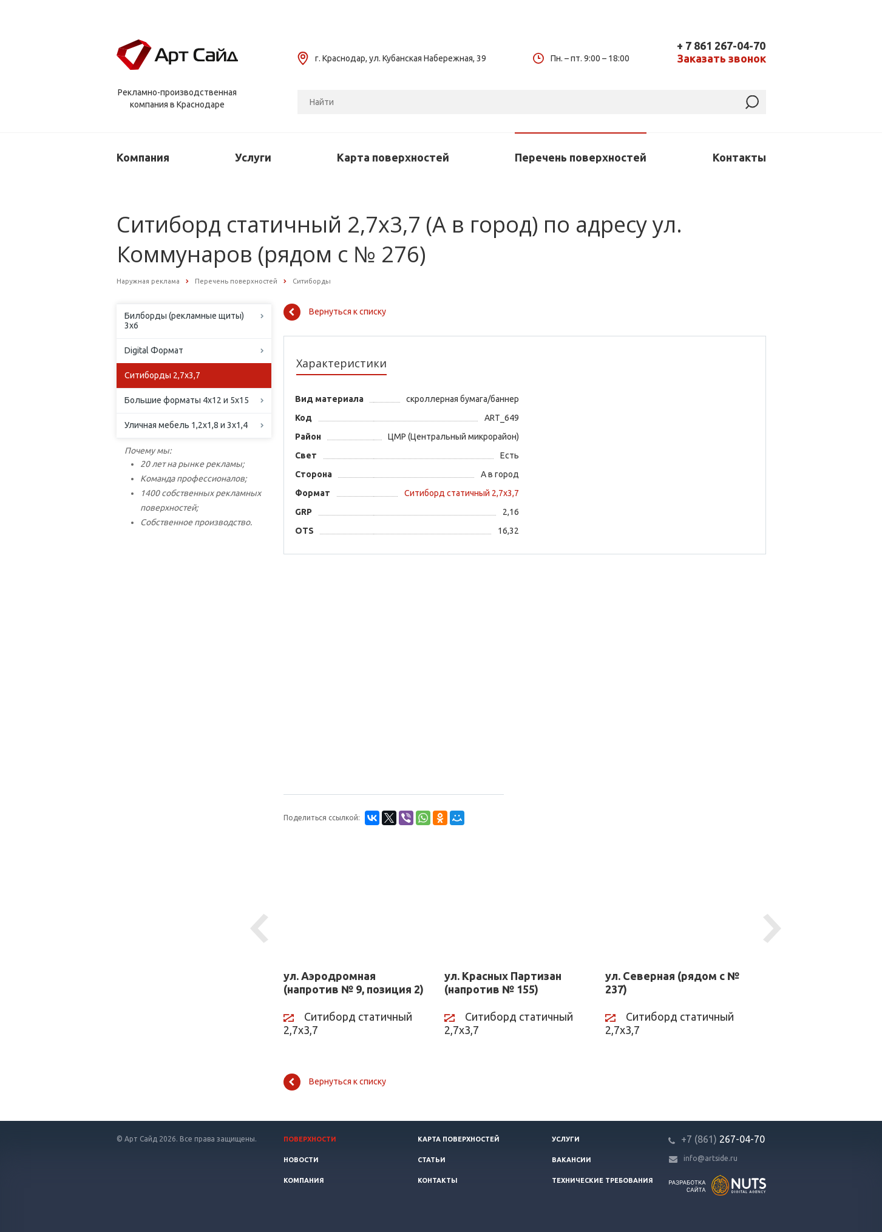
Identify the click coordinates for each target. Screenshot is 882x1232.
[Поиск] (531, 102)
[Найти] (752, 102)
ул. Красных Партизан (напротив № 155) (502, 982)
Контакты (739, 157)
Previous (261, 929)
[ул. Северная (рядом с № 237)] (676, 903)
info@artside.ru (711, 1158)
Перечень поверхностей (580, 157)
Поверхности (309, 1139)
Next (774, 929)
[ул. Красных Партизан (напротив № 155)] (515, 903)
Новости (301, 1159)
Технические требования (602, 1180)
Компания (143, 157)
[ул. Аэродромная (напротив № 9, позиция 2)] (354, 903)
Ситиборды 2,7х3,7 (162, 375)
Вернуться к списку (334, 312)
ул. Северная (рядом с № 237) (672, 982)
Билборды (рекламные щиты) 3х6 (184, 320)
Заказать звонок (721, 58)
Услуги (253, 157)
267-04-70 (723, 1139)
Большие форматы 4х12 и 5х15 (186, 400)
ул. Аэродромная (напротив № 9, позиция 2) (353, 982)
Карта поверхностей (393, 157)
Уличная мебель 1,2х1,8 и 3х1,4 (186, 425)
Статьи (432, 1159)
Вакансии (571, 1159)
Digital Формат (153, 350)
